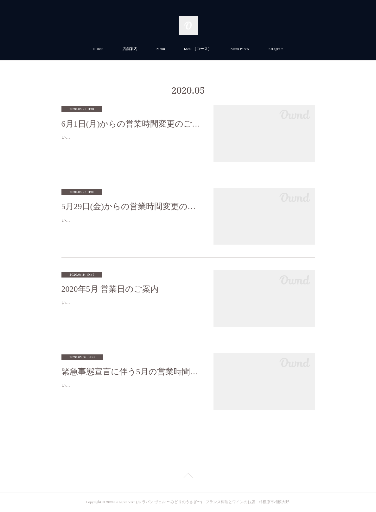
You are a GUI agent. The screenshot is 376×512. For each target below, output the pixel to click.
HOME (98, 49)
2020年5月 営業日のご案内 (110, 289)
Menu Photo (240, 49)
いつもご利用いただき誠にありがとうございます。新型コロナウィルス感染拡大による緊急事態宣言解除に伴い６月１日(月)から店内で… (130, 141)
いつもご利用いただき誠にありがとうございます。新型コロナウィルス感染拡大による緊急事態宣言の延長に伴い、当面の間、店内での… (130, 389)
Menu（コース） (198, 49)
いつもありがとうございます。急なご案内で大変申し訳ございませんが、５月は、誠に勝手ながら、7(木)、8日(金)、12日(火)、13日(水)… (130, 306)
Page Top (188, 476)
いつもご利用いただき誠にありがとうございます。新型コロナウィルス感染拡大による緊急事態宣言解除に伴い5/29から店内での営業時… (130, 223)
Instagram (276, 49)
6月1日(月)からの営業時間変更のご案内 (131, 123)
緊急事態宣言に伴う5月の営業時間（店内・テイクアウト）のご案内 (131, 371)
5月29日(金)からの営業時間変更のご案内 (131, 206)
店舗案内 (129, 49)
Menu (160, 49)
